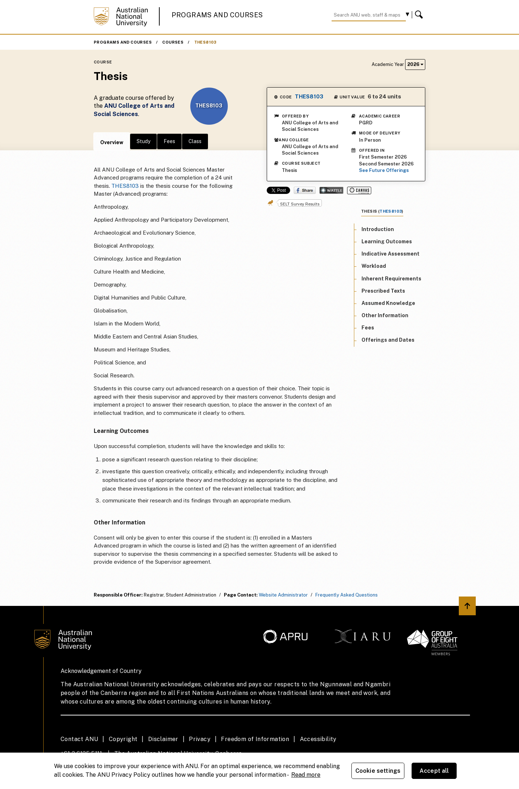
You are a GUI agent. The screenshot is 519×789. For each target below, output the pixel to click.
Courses (172, 42)
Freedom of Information (255, 739)
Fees (169, 141)
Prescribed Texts (383, 291)
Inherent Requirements (391, 279)
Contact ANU (79, 739)
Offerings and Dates (387, 340)
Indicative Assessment (390, 254)
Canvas (359, 190)
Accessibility (318, 739)
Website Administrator (283, 595)
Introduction (377, 229)
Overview (111, 142)
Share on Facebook (305, 190)
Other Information (384, 315)
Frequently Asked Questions (346, 595)
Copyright (123, 739)
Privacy (199, 739)
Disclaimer (163, 739)
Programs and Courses (217, 15)
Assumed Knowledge (388, 303)
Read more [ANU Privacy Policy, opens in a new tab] (305, 774)
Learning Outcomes (386, 241)
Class (194, 141)
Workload (373, 266)
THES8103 (205, 42)
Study (143, 141)
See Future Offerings (384, 170)
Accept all (434, 770)
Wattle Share (331, 190)
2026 (415, 64)
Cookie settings (377, 770)
